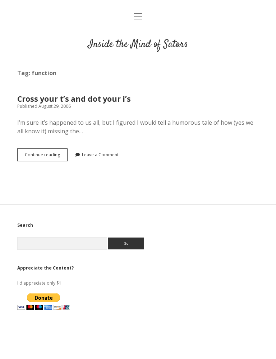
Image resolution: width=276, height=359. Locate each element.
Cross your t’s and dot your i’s (74, 99)
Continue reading (46, 156)
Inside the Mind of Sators (138, 44)
